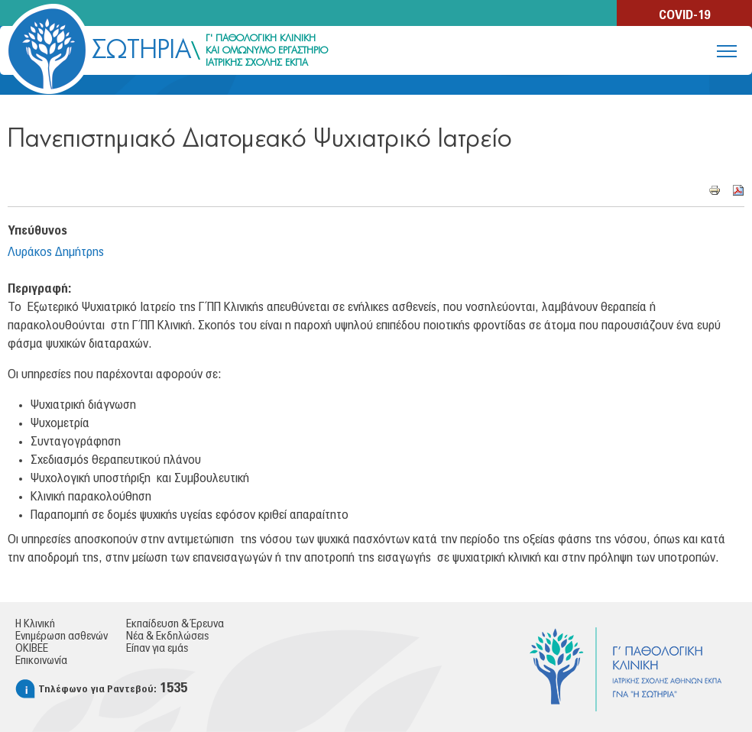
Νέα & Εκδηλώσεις (167, 636)
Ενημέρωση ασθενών (61, 636)
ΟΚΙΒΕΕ (31, 648)
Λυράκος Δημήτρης (56, 252)
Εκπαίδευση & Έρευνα (175, 624)
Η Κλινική (35, 624)
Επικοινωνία (41, 661)
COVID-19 (684, 15)
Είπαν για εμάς (157, 648)
